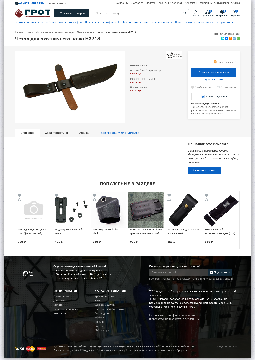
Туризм (98, 327)
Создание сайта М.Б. (228, 348)
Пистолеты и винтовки (109, 309)
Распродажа (102, 314)
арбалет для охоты (206, 22)
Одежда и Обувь (104, 305)
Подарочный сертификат (100, 22)
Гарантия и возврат (170, 3)
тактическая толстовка (158, 22)
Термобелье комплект (29, 22)
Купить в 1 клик (214, 79)
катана (138, 22)
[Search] (185, 13)
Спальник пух (183, 22)
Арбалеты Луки (104, 296)
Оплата (150, 3)
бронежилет (227, 22)
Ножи (97, 301)
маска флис (75, 22)
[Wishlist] (19, 196)
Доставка (137, 3)
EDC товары (102, 331)
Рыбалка (99, 318)
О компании (121, 3)
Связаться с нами (204, 170)
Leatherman (125, 22)
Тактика (99, 323)
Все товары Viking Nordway (120, 133)
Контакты (191, 3)
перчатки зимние (56, 22)
